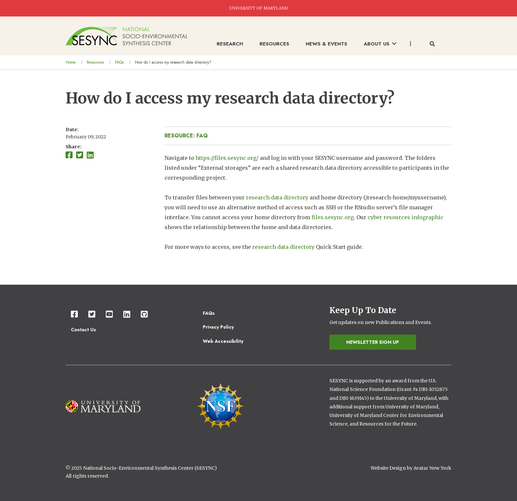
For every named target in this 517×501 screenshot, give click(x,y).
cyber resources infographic (405, 217)
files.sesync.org (333, 217)
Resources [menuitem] (274, 43)
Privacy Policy (218, 327)
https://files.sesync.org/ (227, 158)
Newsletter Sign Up (372, 342)
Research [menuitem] (230, 43)
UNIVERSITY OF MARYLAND (258, 8)
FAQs (119, 62)
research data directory (277, 197)
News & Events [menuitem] (326, 43)
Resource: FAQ (186, 135)
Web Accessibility (223, 341)
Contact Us (83, 329)
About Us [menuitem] (380, 43)
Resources (95, 62)
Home (71, 62)
